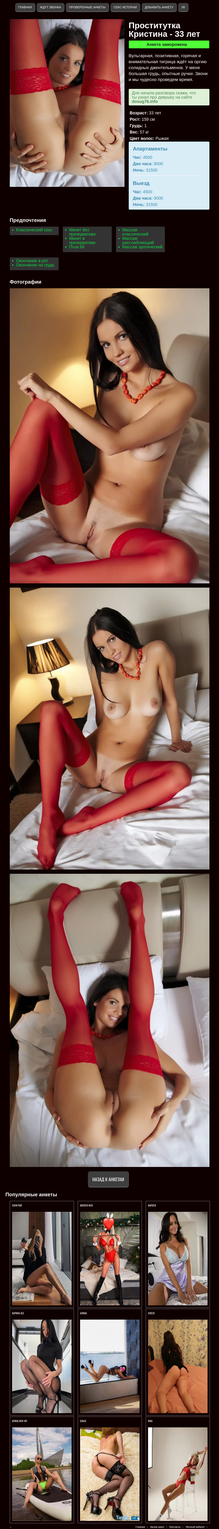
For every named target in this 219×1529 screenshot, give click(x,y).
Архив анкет (157, 1527)
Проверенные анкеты (87, 7)
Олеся (151, 1313)
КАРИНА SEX (18, 1313)
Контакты (175, 1527)
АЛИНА (84, 1313)
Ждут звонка (50, 7)
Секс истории (125, 7)
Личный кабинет (195, 1527)
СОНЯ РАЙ (17, 1205)
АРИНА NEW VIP (19, 1421)
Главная (25, 7)
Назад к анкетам (108, 1179)
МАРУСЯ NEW (86, 1205)
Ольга (83, 1421)
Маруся (152, 1205)
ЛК (183, 7)
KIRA (150, 1421)
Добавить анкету (159, 7)
